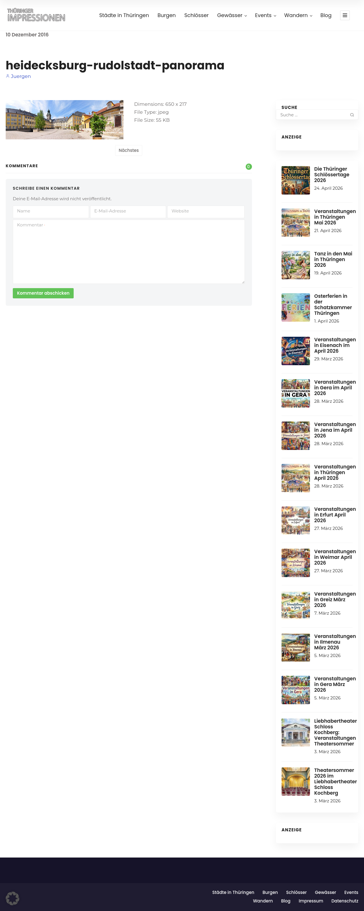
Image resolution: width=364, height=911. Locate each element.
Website (180, 211)
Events (265, 15)
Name (23, 211)
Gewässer (232, 15)
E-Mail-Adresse (110, 211)
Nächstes (129, 150)
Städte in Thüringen (124, 15)
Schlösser (196, 15)
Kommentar (31, 225)
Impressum (311, 901)
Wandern (298, 15)
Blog (326, 15)
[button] (12, 898)
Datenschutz (344, 901)
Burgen (167, 15)
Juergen (18, 76)
